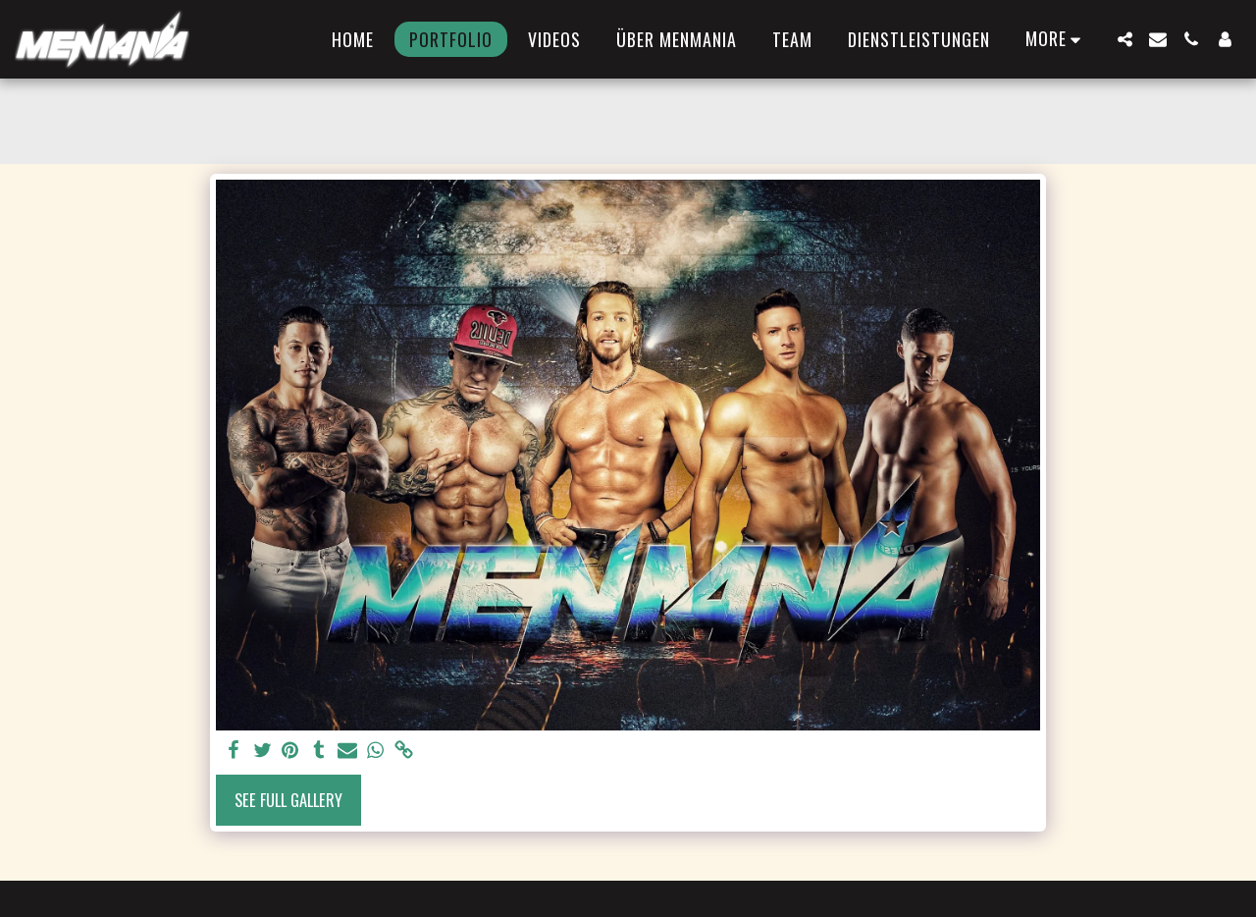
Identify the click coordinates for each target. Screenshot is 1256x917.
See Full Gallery (288, 799)
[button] (1124, 39)
